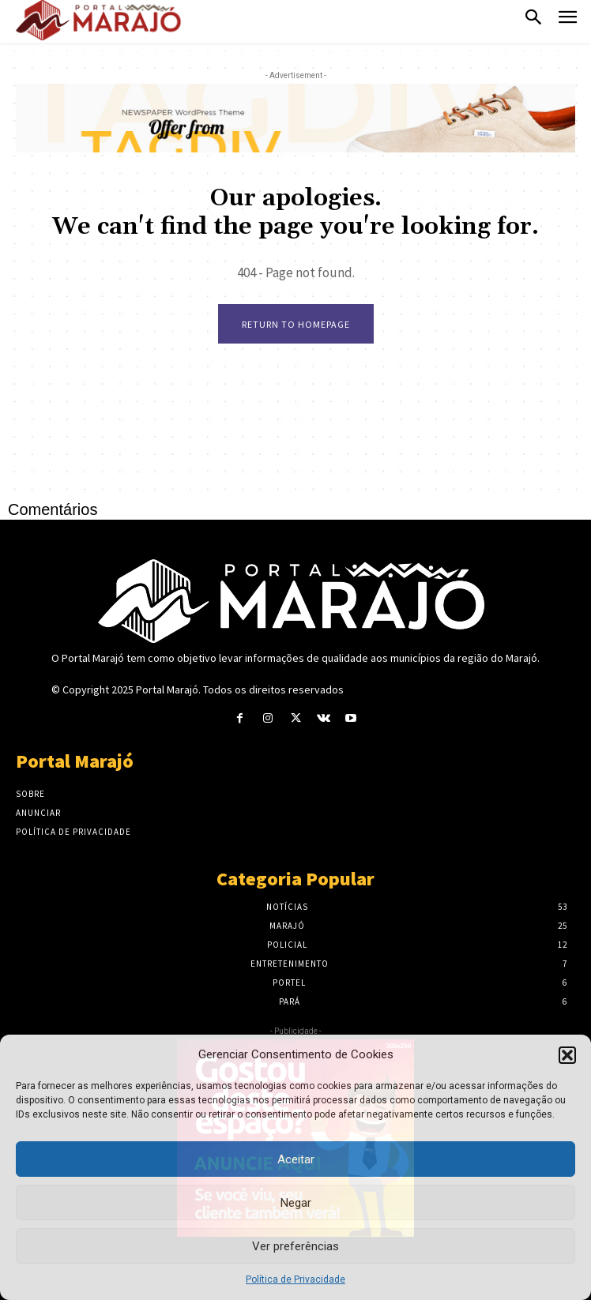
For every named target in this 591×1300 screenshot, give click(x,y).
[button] (567, 1055)
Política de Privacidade (295, 1279)
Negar (295, 1203)
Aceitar (295, 1159)
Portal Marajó (167, 689)
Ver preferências (295, 1246)
